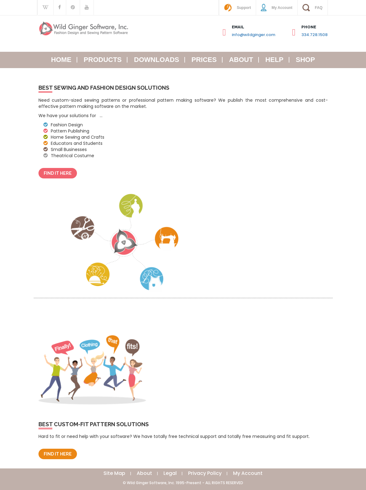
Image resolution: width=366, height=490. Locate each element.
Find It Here (58, 173)
